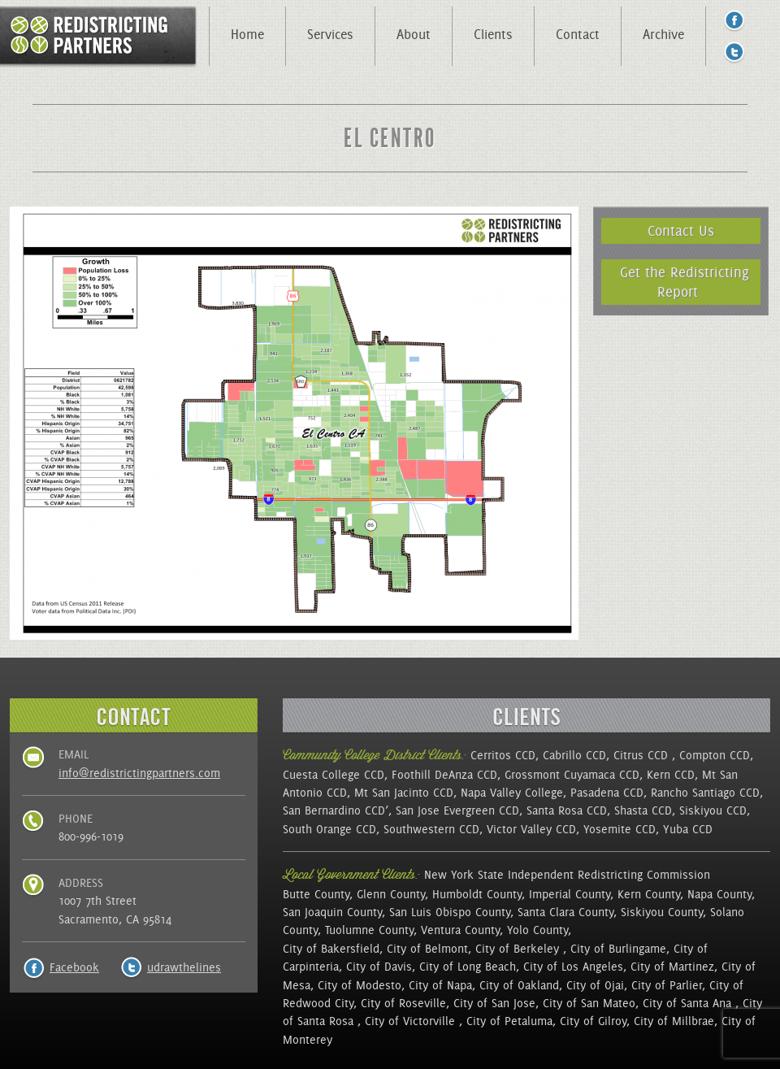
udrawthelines (184, 967)
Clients (493, 34)
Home (247, 34)
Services (330, 34)
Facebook (74, 967)
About (413, 34)
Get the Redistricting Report (684, 281)
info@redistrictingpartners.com (139, 773)
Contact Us (681, 230)
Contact (578, 34)
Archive (663, 34)
